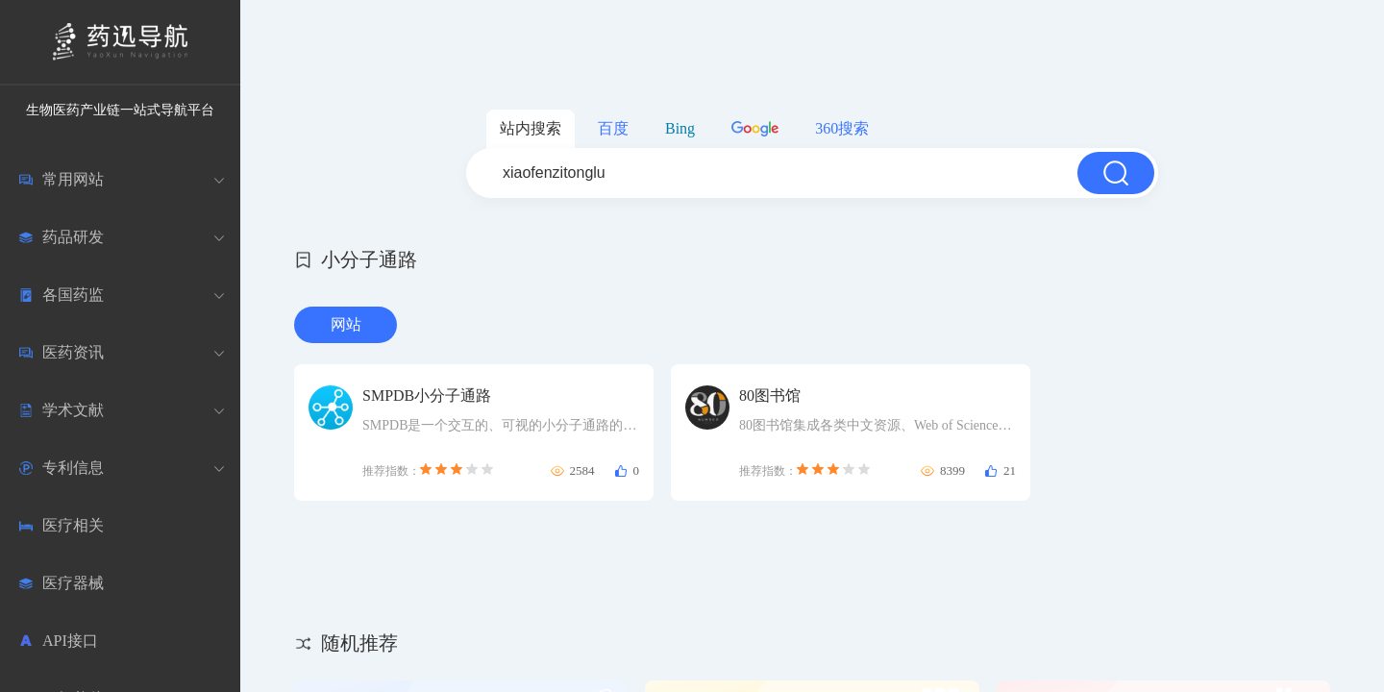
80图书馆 (770, 395)
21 (1009, 470)
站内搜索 (530, 128)
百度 (613, 128)
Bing (680, 128)
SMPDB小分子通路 (426, 395)
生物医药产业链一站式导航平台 (120, 110)
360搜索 (842, 128)
